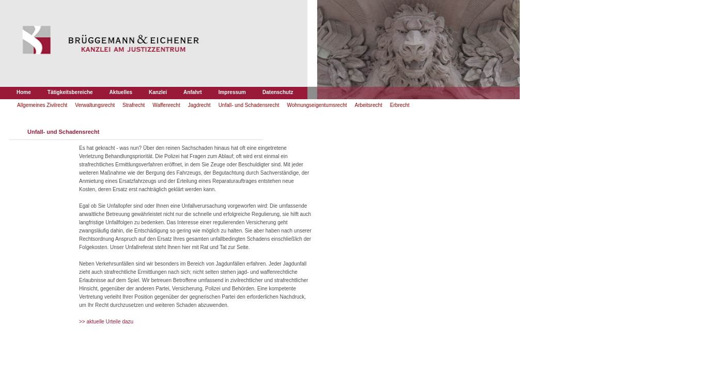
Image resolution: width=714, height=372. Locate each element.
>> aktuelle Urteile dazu (106, 321)
